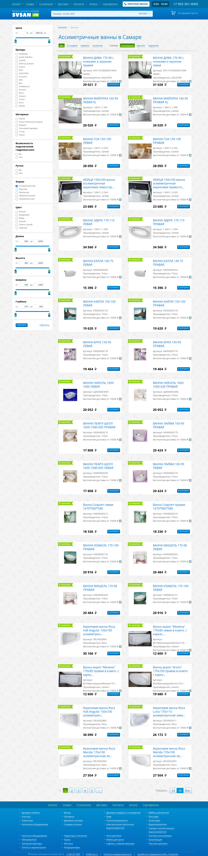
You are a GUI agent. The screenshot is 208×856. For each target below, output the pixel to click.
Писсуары (154, 816)
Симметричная (25, 199)
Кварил (21, 125)
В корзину (113, 84)
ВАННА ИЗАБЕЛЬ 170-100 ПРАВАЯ (100, 547)
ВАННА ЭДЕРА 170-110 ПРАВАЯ (168, 222)
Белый (21, 211)
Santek (21, 60)
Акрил (20, 119)
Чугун (20, 135)
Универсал (23, 86)
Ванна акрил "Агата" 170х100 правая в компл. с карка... (170, 671)
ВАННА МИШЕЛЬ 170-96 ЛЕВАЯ (170, 547)
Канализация (155, 839)
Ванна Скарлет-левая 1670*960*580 (98, 506)
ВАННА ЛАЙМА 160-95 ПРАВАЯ (168, 425)
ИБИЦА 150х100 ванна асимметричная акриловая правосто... (169, 183)
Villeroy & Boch (25, 64)
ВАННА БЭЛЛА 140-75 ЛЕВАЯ (98, 263)
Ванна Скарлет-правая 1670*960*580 (169, 506)
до (37, 32)
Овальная (22, 192)
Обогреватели (29, 839)
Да (18, 154)
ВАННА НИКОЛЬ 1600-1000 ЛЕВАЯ (98, 384)
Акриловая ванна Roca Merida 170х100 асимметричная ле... (99, 752)
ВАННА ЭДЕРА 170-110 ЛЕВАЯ (99, 222)
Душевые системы (73, 820)
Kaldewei (22, 54)
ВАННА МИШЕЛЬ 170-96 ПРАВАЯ (100, 588)
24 (173, 790)
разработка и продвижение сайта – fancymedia (157, 854)
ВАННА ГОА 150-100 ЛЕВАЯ (97, 141)
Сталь (20, 132)
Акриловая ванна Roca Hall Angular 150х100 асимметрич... (99, 630)
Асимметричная (25, 186)
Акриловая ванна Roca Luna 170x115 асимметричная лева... (169, 711)
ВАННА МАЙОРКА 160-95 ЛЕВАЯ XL (100, 100)
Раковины (69, 816)
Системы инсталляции (160, 835)
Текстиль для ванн (158, 843)
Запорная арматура (32, 843)
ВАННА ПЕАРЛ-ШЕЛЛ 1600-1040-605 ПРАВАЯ (99, 425)
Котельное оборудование (35, 824)
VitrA (20, 103)
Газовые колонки (73, 824)
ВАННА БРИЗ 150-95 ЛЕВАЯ (97, 344)
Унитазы (26, 816)
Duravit (21, 90)
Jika (19, 83)
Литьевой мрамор (27, 128)
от (22, 32)
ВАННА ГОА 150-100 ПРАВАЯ (167, 141)
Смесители (27, 820)
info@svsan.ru (92, 854)
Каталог (62, 27)
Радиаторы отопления (75, 835)
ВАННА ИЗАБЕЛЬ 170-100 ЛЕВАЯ (170, 588)
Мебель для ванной (159, 812)
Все (187, 790)
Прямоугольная (25, 196)
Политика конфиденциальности (118, 854)
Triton (20, 99)
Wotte (20, 106)
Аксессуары (154, 820)
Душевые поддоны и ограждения (123, 812)
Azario (20, 67)
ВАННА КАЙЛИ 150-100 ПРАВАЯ (169, 303)
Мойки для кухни (115, 839)
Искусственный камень (29, 122)
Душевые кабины (31, 812)
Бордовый (22, 215)
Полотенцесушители (117, 820)
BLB (19, 70)
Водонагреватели (158, 824)
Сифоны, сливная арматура (120, 843)
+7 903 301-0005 (73, 854)
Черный (21, 228)
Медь (20, 218)
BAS (19, 80)
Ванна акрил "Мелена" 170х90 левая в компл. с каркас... (170, 630)
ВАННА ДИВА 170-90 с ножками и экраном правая (98, 61)
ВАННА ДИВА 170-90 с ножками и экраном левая (168, 61)
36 (180, 790)
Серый (21, 221)
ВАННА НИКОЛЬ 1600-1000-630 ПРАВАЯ (168, 384)
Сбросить (44, 325)
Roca (20, 93)
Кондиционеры (72, 847)
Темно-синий (24, 224)
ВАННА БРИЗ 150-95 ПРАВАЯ (167, 344)
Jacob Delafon (24, 57)
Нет (19, 157)
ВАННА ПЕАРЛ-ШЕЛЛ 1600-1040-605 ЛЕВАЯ (98, 466)
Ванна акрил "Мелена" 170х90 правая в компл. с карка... (101, 671)
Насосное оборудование (34, 835)
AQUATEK (22, 73)
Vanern (21, 96)
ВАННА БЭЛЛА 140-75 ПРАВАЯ (168, 263)
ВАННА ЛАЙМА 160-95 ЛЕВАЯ (168, 466)
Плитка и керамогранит (34, 847)
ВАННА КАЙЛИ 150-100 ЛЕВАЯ (99, 303)
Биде (108, 816)
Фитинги (68, 843)
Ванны (67, 812)
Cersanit (21, 77)
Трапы (67, 839)
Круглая (21, 189)
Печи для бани (113, 835)
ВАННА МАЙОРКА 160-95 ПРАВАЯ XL (170, 100)
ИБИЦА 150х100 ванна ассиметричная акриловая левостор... (99, 183)
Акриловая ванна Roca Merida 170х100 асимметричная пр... (169, 752)
